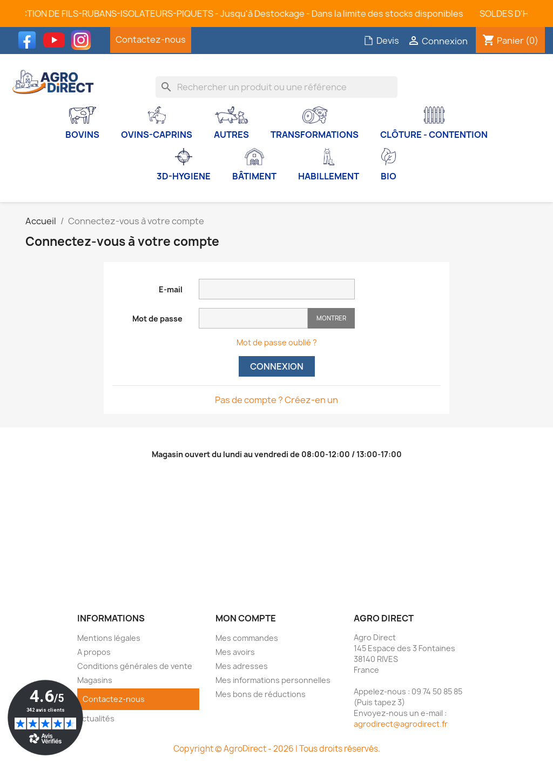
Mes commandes (246, 638)
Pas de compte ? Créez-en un (276, 400)
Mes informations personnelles (273, 680)
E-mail (171, 289)
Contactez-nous (151, 39)
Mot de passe (157, 318)
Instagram (83, 40)
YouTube (56, 40)
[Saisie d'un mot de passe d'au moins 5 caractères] (253, 318)
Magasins (94, 680)
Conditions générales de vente (134, 666)
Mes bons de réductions (260, 694)
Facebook (29, 40)
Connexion (277, 366)
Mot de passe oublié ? (277, 342)
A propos (94, 652)
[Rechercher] (276, 87)
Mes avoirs (235, 652)
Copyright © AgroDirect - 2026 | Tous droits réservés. (276, 748)
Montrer (331, 318)
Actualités (95, 718)
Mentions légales (108, 638)
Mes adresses (241, 666)
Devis (381, 40)
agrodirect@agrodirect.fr (401, 724)
